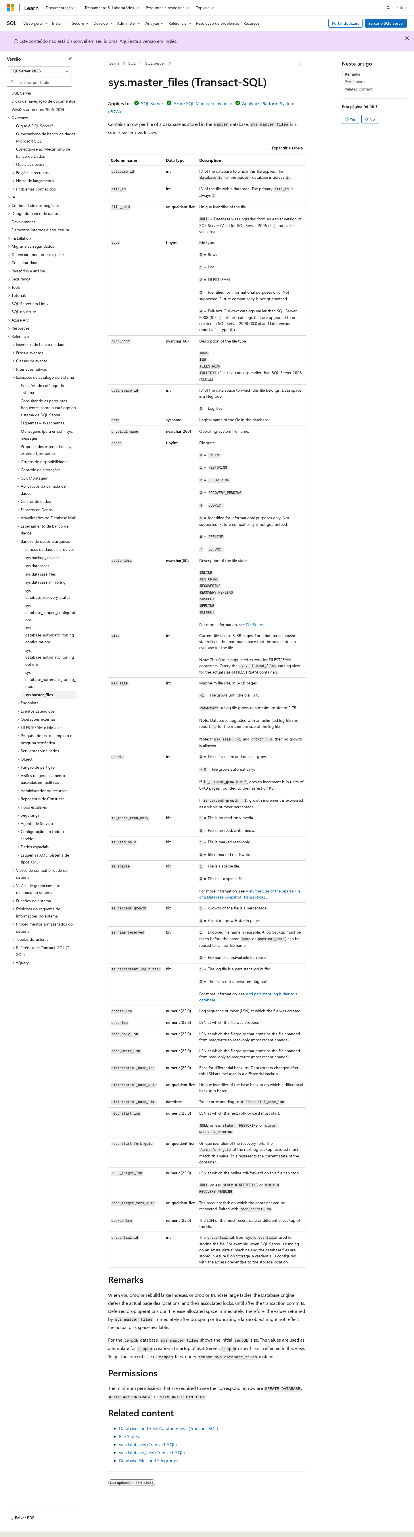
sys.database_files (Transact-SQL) (152, 1452)
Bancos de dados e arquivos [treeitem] (49, 549)
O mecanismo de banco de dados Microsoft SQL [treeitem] (45, 137)
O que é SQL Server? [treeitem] (34, 125)
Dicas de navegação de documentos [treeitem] (43, 101)
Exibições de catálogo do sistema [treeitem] (42, 389)
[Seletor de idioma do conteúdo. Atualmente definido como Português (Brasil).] (28, 1527)
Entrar (401, 7)
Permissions (355, 81)
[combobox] (39, 71)
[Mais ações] (301, 63)
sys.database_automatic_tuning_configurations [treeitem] (50, 635)
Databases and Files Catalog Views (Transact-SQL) (168, 1428)
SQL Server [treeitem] (21, 93)
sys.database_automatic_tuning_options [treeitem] (50, 657)
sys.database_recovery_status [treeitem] (47, 594)
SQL (132, 63)
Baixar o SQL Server (386, 23)
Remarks (352, 74)
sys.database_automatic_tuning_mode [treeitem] (50, 679)
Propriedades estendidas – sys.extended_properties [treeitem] (47, 450)
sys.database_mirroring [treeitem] (45, 582)
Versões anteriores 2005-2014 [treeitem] (38, 109)
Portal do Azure (345, 23)
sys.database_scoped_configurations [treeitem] (50, 612)
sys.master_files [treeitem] (39, 694)
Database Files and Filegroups (148, 1460)
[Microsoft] (10, 7)
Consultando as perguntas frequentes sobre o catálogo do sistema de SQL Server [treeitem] (48, 408)
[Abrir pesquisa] (388, 8)
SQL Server (155, 63)
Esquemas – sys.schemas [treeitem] (42, 423)
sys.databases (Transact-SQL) (148, 1444)
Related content (359, 89)
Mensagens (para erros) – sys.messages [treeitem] (47, 434)
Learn (114, 63)
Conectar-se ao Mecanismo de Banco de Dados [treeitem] (43, 152)
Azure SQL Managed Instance (202, 103)
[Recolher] (70, 59)
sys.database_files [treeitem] (40, 574)
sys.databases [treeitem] (37, 565)
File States (255, 624)
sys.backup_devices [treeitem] (42, 557)
